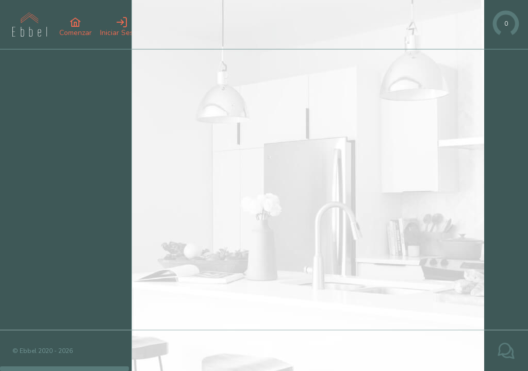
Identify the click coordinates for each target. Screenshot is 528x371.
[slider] (506, 24)
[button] (75, 27)
